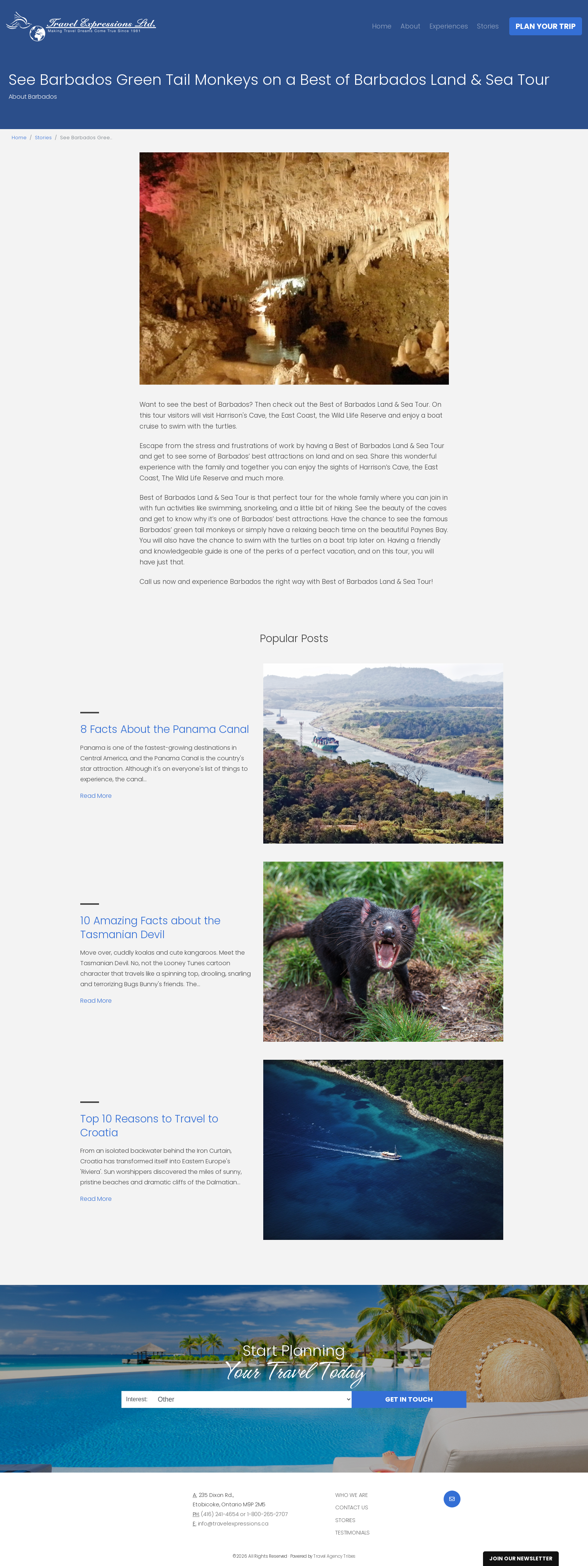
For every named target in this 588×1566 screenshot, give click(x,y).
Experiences (448, 26)
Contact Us (351, 1507)
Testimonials (352, 1532)
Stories (488, 26)
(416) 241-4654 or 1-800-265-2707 (244, 1514)
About (410, 26)
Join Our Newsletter (520, 1558)
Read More (96, 795)
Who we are (351, 1495)
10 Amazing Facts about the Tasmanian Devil (150, 927)
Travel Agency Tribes (335, 1556)
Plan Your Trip (546, 26)
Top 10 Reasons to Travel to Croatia (149, 1126)
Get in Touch (409, 1399)
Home (382, 26)
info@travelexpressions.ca (233, 1523)
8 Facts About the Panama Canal (164, 729)
